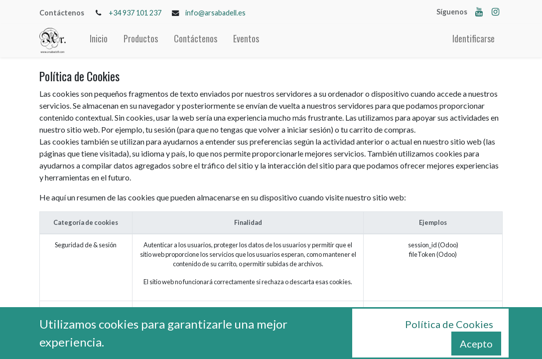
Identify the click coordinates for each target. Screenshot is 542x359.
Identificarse (473, 38)
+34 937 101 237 (135, 12)
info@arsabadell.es (215, 12)
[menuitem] (99, 40)
